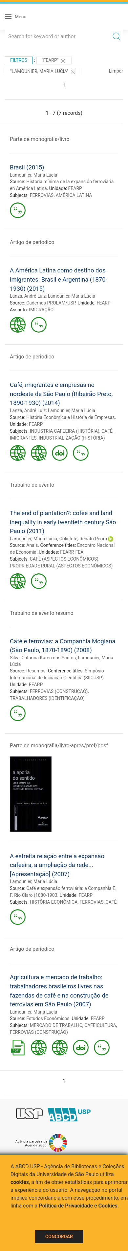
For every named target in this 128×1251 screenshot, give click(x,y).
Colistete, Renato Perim (83, 538)
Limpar (116, 71)
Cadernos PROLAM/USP (50, 302)
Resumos (35, 670)
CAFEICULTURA (100, 1025)
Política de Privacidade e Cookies (78, 1206)
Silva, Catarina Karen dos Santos (43, 657)
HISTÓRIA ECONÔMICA (54, 902)
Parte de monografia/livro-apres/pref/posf (59, 745)
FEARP (75, 188)
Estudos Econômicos (47, 1018)
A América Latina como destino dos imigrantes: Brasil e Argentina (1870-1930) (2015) (58, 279)
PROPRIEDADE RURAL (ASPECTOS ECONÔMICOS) (61, 565)
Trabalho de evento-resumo (42, 613)
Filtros (18, 60)
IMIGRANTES (23, 438)
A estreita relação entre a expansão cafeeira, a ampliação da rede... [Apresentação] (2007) (57, 865)
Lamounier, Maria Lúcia (33, 175)
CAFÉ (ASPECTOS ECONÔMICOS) (64, 559)
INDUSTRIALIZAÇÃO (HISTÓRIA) (72, 438)
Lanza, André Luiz (28, 296)
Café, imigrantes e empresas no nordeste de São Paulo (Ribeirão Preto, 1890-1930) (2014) (61, 393)
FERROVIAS (42, 195)
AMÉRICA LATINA (74, 195)
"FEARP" (54, 61)
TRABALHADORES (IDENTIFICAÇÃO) (47, 698)
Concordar (59, 1236)
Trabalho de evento (32, 485)
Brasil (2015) (27, 167)
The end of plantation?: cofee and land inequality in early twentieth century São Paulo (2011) (63, 522)
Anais (32, 545)
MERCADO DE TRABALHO (56, 1025)
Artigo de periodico (32, 242)
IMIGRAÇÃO (41, 309)
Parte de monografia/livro (40, 139)
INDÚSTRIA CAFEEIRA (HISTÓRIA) (64, 431)
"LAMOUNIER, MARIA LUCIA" (43, 71)
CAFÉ (107, 431)
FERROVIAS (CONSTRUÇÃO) (59, 691)
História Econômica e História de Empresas (70, 417)
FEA (79, 552)
